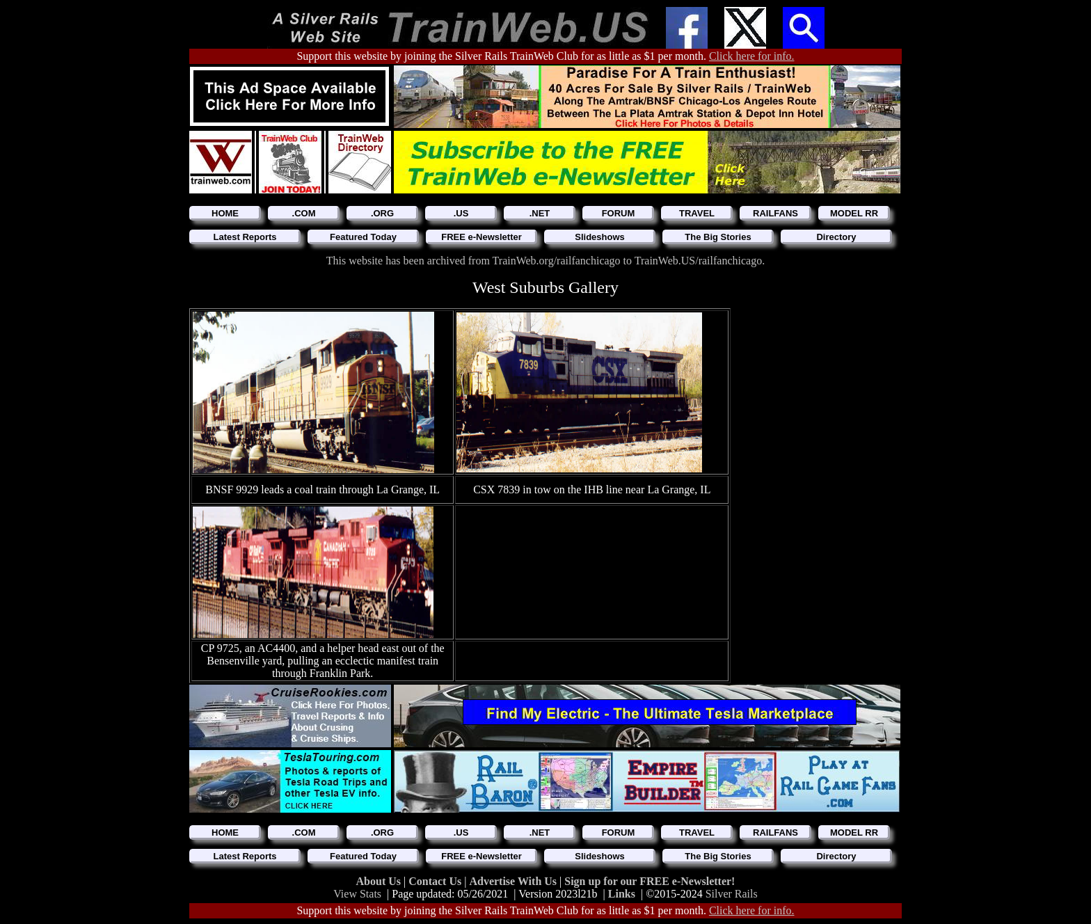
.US (461, 213)
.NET (539, 213)
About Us (380, 881)
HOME (225, 213)
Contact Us (436, 881)
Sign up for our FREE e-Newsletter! (649, 881)
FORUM (618, 213)
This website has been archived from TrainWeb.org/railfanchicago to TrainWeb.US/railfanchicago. (545, 260)
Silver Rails (732, 894)
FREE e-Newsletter (481, 237)
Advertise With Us (514, 881)
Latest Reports (244, 237)
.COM (304, 213)
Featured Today (363, 237)
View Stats (357, 894)
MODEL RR (854, 213)
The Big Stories (718, 237)
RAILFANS (775, 213)
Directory (836, 237)
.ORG (382, 213)
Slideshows (600, 237)
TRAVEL (697, 213)
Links (621, 894)
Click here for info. (752, 56)
